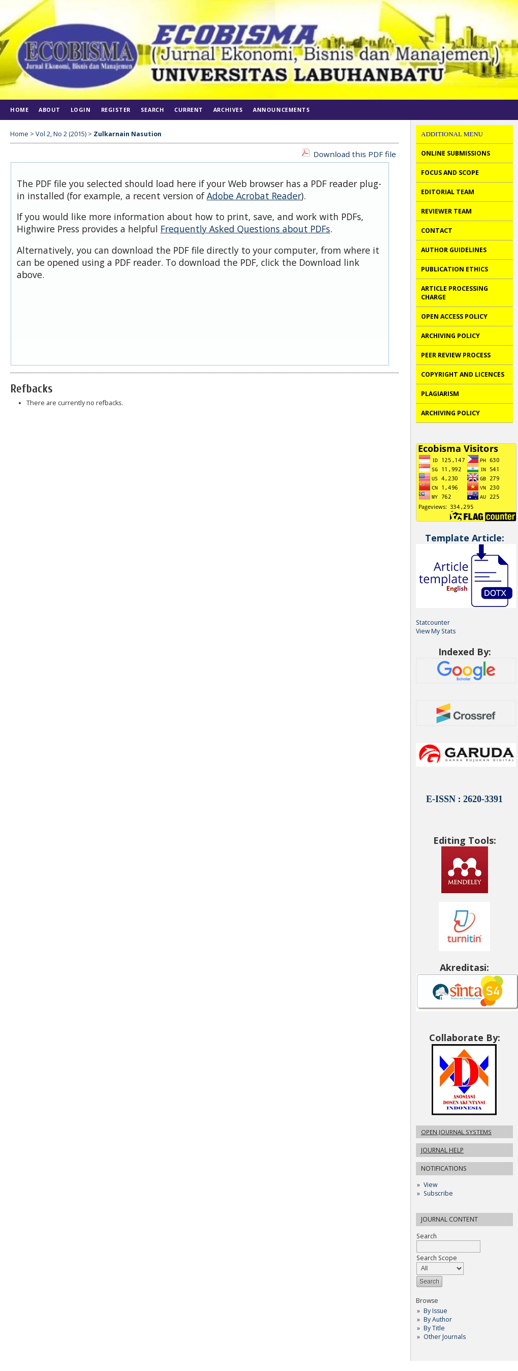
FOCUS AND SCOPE (450, 172)
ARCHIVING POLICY (450, 335)
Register (116, 109)
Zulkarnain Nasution (127, 134)
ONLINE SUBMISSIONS (455, 153)
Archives (228, 109)
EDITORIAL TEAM (447, 192)
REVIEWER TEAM (446, 211)
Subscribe (438, 1193)
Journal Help (442, 1150)
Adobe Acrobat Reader (254, 196)
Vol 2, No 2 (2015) (61, 134)
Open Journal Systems (456, 1132)
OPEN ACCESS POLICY (454, 316)
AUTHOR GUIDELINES (454, 250)
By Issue (435, 1310)
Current (188, 109)
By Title (434, 1328)
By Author (438, 1319)
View (430, 1184)
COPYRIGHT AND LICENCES (462, 374)
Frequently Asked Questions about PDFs (245, 229)
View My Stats (436, 631)
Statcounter (433, 622)
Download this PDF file (354, 154)
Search (152, 109)
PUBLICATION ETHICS (454, 269)
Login (81, 109)
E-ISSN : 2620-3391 (464, 799)
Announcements (281, 109)
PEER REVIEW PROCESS (456, 355)
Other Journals (445, 1336)
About (49, 109)
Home (19, 109)
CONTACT (436, 230)
